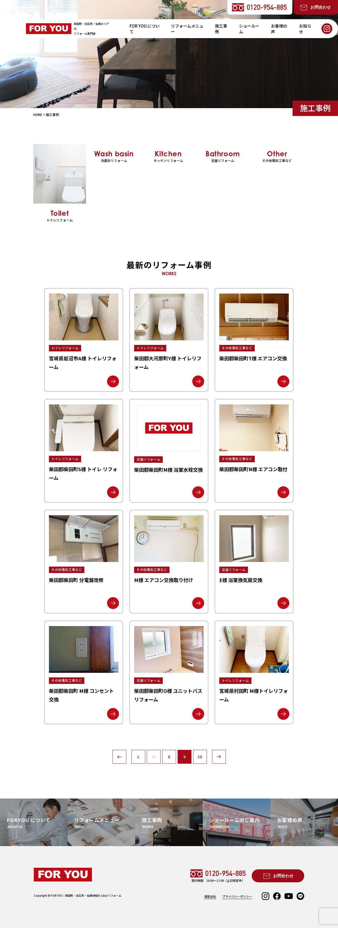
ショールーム (249, 28)
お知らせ (305, 28)
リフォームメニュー (187, 28)
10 (200, 756)
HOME (37, 114)
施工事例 (221, 28)
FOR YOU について (145, 28)
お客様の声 (279, 28)
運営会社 (210, 896)
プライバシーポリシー (237, 896)
